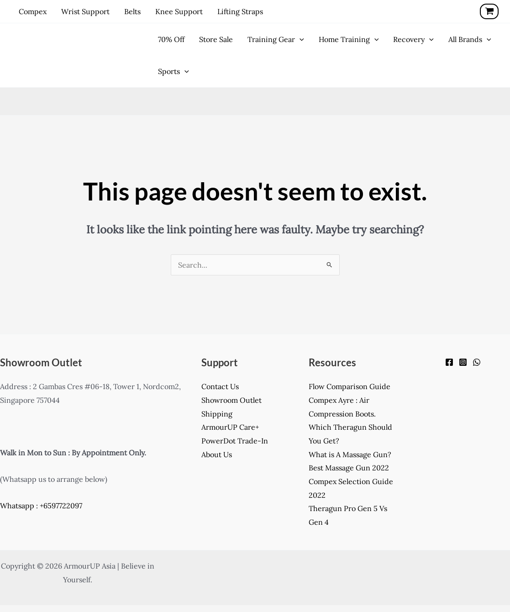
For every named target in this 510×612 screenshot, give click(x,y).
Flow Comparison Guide (349, 386)
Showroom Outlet (231, 400)
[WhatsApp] (477, 362)
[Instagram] (463, 362)
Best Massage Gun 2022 (349, 467)
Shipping (216, 413)
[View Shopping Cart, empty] (489, 11)
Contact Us (220, 386)
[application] (299, 39)
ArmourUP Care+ (230, 427)
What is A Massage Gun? (350, 454)
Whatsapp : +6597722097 (41, 505)
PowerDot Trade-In (234, 440)
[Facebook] (449, 362)
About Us (216, 454)
